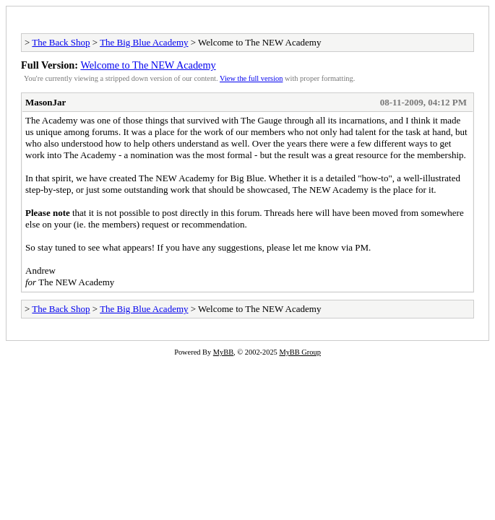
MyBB (223, 352)
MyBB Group (299, 352)
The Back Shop (61, 42)
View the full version (251, 78)
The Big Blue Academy (144, 42)
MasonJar (45, 102)
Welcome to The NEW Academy (147, 65)
